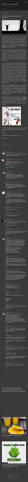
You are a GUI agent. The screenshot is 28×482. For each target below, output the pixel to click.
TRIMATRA (8, 182)
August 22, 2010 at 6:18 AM (17, 152)
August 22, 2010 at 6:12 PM (14, 256)
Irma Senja (8, 159)
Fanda (4, 130)
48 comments (7, 468)
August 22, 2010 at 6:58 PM (15, 269)
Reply (7, 157)
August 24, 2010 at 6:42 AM (19, 326)
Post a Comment (8, 437)
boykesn (7, 304)
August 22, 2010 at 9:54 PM (14, 283)
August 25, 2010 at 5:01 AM (11, 354)
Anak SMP (8, 213)
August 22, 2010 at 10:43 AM (16, 192)
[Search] (25, 2)
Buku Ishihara (9, 207)
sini (8, 138)
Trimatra (24, 101)
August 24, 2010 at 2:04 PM (16, 335)
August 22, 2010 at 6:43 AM (16, 171)
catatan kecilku (9, 229)
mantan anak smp (10, 326)
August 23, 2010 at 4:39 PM (15, 304)
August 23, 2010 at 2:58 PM (16, 292)
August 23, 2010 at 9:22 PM (16, 312)
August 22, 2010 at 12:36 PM (16, 213)
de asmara (8, 192)
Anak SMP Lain (9, 346)
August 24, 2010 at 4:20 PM (18, 346)
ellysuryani (8, 171)
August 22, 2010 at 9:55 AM (16, 182)
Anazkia (4, 132)
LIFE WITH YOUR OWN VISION (10, 4)
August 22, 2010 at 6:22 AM (16, 159)
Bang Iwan (8, 335)
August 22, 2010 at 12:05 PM (17, 207)
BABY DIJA (8, 362)
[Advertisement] (14, 403)
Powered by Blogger (14, 476)
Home (3, 8)
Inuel (4, 133)
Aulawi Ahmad (9, 152)
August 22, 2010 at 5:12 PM (15, 238)
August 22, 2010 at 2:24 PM (19, 219)
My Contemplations (8, 146)
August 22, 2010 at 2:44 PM (18, 229)
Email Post (7, 144)
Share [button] (3, 144)
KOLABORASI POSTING (11, 353)
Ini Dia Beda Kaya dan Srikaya (12, 435)
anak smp (8, 269)
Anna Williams (17, 478)
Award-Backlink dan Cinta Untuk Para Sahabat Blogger (13, 465)
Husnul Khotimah (9, 219)
